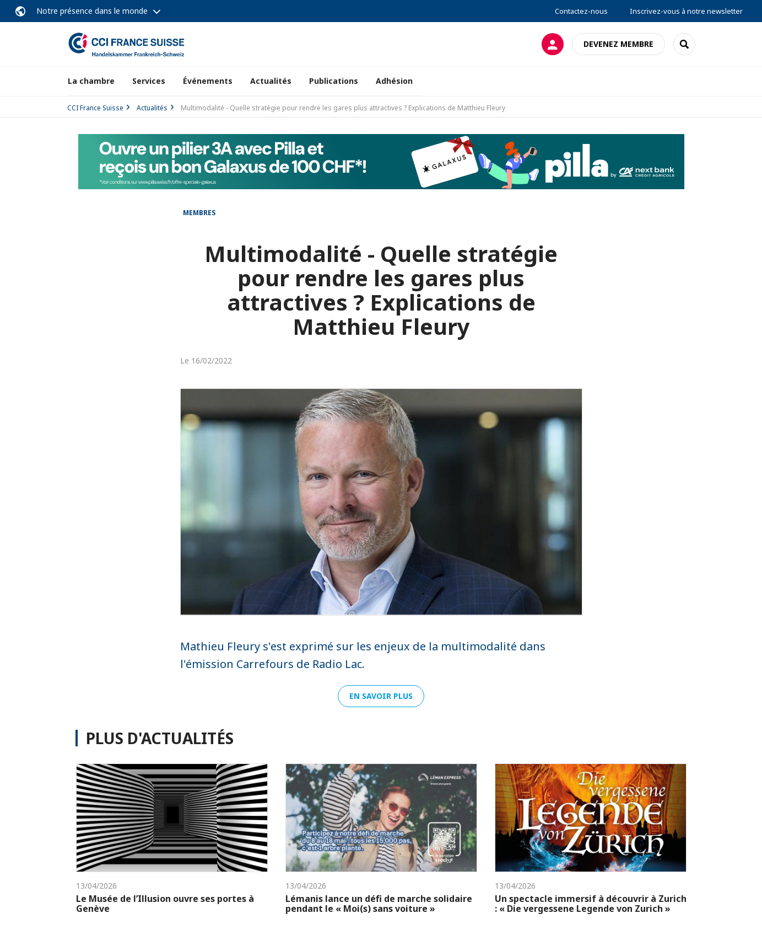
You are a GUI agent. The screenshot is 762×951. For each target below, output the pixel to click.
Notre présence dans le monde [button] (92, 11)
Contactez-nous (581, 11)
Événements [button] (208, 81)
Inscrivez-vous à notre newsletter (686, 11)
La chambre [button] (91, 81)
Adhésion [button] (394, 81)
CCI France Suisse (95, 108)
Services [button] (148, 81)
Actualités (270, 81)
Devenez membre (618, 44)
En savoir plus (381, 696)
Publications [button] (333, 81)
